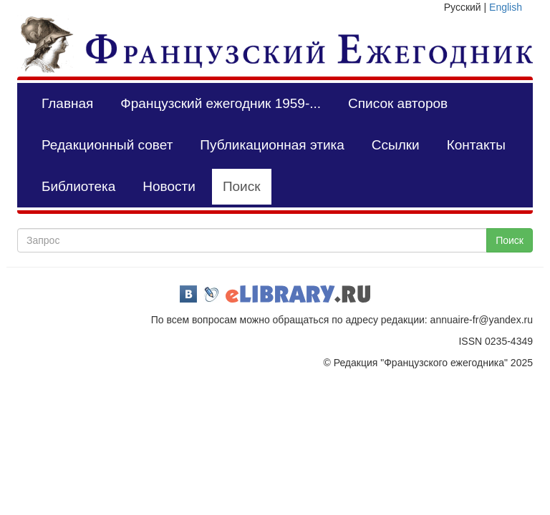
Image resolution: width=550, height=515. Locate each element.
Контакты (476, 144)
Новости (169, 186)
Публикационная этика (272, 144)
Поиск (242, 186)
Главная (67, 103)
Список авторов (398, 103)
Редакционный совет (107, 144)
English (505, 7)
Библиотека (78, 186)
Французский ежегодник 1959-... (220, 103)
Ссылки (396, 144)
